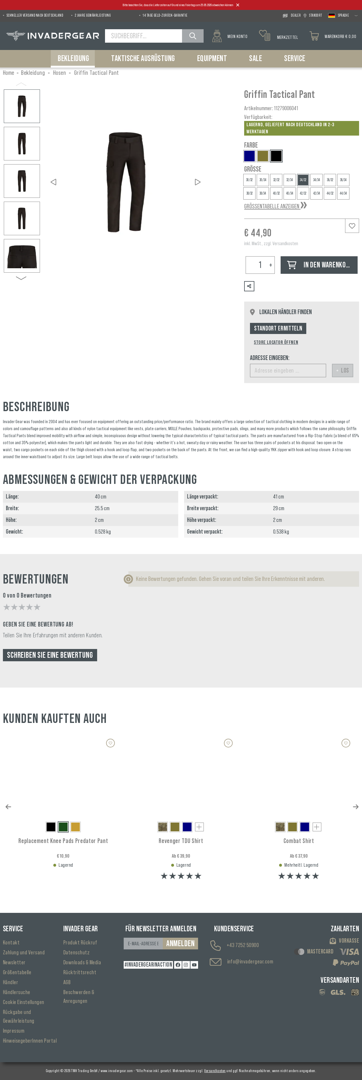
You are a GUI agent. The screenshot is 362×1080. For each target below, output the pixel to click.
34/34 (316, 180)
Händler (10, 982)
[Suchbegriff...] (143, 36)
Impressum (13, 1031)
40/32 (276, 193)
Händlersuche (16, 992)
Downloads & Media (82, 962)
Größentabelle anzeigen (272, 206)
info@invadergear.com (250, 962)
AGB (67, 982)
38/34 (263, 193)
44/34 (343, 193)
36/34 (343, 180)
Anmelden (180, 943)
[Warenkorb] (332, 36)
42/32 (303, 193)
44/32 (330, 193)
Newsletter (14, 962)
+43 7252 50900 (243, 945)
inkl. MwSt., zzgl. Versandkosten (271, 243)
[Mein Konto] (229, 36)
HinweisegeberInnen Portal (30, 1041)
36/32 (330, 180)
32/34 (289, 180)
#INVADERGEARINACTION (148, 965)
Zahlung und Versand (24, 953)
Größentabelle (17, 972)
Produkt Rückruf (80, 943)
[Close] (237, 5)
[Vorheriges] (53, 182)
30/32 (249, 180)
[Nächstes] (198, 182)
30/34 (263, 180)
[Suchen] (193, 36)
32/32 (276, 180)
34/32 (303, 180)
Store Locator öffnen (276, 342)
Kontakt (11, 943)
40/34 (289, 193)
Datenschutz (76, 953)
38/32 (249, 193)
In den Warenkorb (319, 265)
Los (342, 370)
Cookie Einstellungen (23, 1002)
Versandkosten (214, 1071)
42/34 (316, 193)
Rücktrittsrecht (79, 972)
